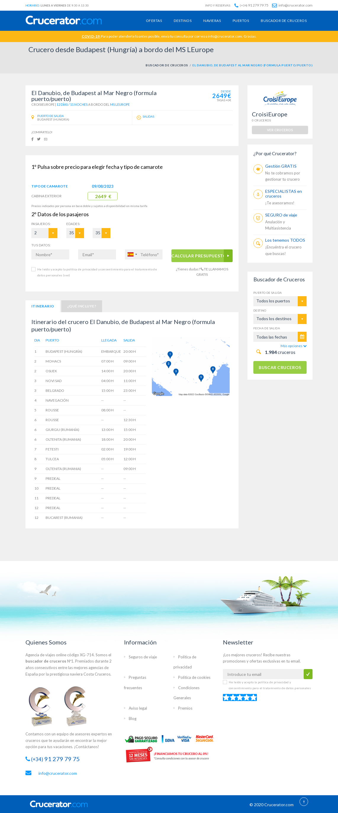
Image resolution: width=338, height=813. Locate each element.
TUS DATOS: (41, 245)
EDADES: (73, 224)
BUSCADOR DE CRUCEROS (167, 65)
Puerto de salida (267, 292)
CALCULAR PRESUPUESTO (198, 255)
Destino (259, 310)
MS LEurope (120, 104)
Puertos (241, 20)
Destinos (182, 20)
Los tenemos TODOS (285, 240)
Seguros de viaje (143, 657)
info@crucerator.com (292, 5)
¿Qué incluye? (81, 306)
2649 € (103, 196)
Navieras (212, 20)
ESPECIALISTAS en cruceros (283, 193)
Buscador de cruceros (284, 20)
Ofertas (154, 20)
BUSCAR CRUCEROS (280, 367)
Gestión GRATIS (281, 166)
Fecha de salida (266, 328)
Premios (185, 708)
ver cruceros (280, 130)
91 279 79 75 (251, 5)
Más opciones (294, 346)
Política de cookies (194, 677)
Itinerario (42, 306)
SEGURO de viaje (281, 214)
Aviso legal (138, 708)
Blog (132, 718)
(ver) (66, 275)
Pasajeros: (41, 224)
